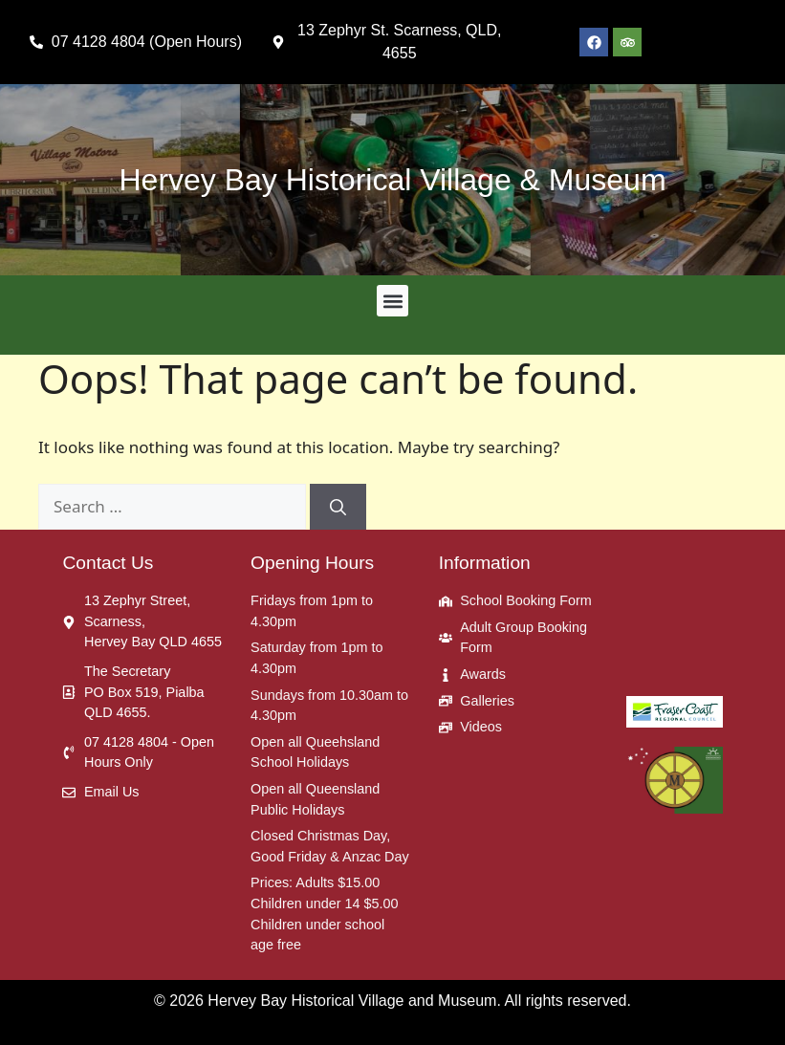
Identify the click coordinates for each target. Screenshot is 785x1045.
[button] (392, 300)
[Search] (338, 507)
